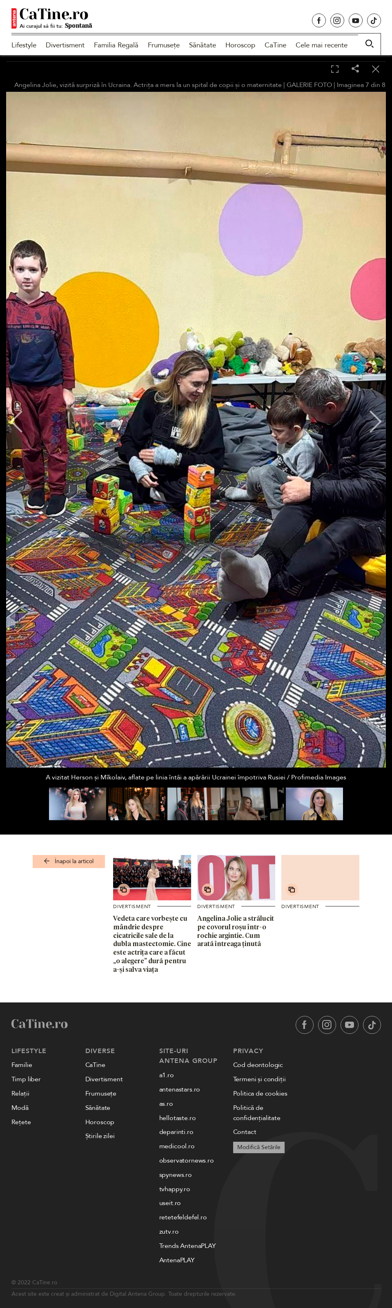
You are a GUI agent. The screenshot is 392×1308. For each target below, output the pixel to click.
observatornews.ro (186, 1160)
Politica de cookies (260, 1093)
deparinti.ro (176, 1131)
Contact (244, 1131)
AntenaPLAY (177, 1260)
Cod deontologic (258, 1064)
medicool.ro (177, 1146)
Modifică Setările (259, 1147)
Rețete (21, 1122)
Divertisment (65, 45)
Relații (20, 1093)
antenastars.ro (179, 1089)
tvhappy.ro (174, 1189)
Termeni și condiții (259, 1079)
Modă (20, 1107)
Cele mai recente (321, 45)
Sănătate (202, 45)
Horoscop (240, 45)
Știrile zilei (100, 1136)
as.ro (166, 1103)
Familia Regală (116, 45)
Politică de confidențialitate (257, 1113)
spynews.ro (175, 1174)
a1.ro (166, 1075)
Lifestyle (23, 45)
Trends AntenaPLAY (187, 1245)
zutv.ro (169, 1231)
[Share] (355, 69)
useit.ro (170, 1203)
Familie (21, 1064)
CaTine (275, 45)
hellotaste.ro (177, 1118)
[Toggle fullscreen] (335, 69)
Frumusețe (164, 45)
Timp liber (26, 1079)
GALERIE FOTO (309, 84)
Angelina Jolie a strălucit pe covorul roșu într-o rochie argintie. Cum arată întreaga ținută (235, 931)
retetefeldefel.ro (183, 1217)
